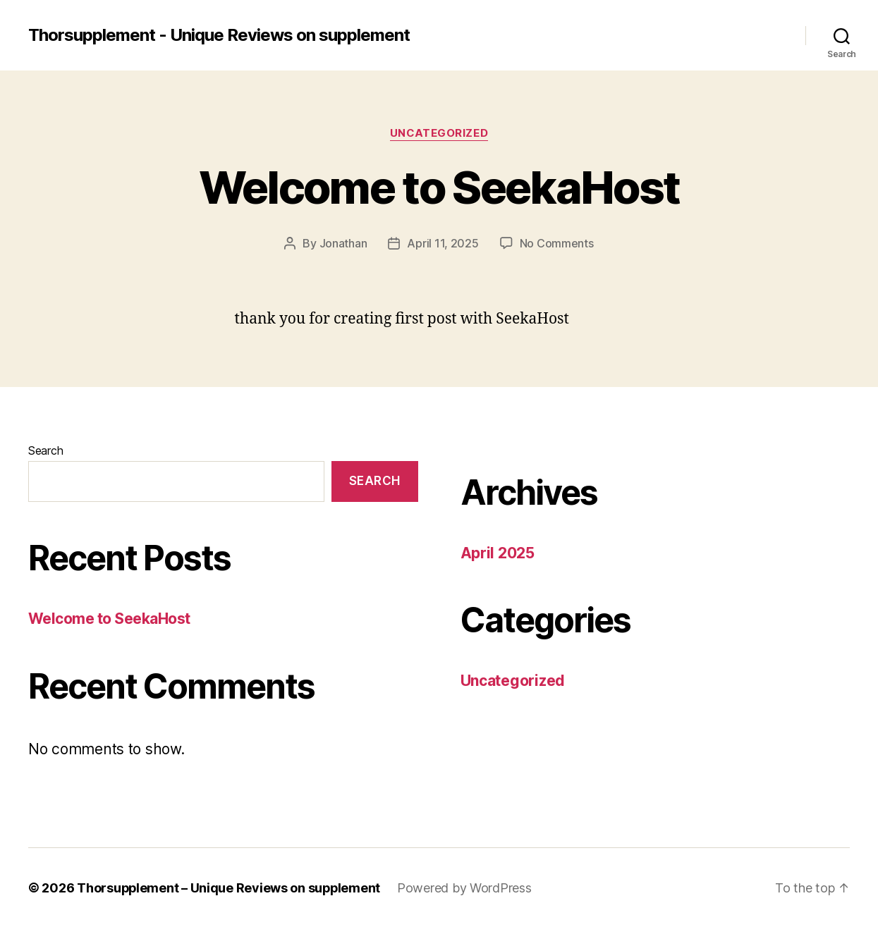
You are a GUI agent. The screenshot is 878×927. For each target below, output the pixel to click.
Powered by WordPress (467, 887)
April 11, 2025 (442, 243)
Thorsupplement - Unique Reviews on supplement (219, 35)
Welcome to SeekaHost (439, 187)
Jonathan (343, 243)
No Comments (557, 243)
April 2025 (498, 552)
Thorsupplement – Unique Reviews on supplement (230, 887)
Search (45, 450)
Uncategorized (438, 133)
